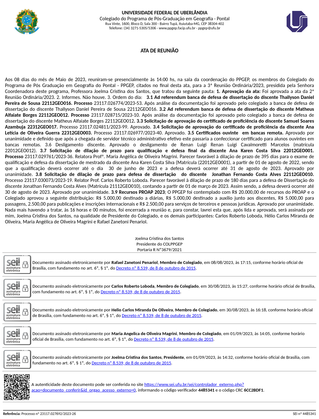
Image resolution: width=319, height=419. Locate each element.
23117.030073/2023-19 (48, 180)
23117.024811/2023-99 (103, 127)
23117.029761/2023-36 (48, 156)
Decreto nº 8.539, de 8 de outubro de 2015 (156, 268)
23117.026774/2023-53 (118, 103)
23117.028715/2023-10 (115, 115)
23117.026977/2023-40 (138, 133)
